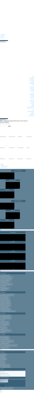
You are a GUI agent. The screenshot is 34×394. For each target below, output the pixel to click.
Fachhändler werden (5, 367)
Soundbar (3, 286)
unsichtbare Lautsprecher (6, 277)
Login (2, 385)
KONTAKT (32, 112)
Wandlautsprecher (5, 288)
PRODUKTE (2, 36)
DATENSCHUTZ (32, 114)
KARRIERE (32, 105)
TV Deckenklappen (5, 324)
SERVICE (33, 104)
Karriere (2, 363)
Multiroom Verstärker (5, 305)
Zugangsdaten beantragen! (6, 388)
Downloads (3, 354)
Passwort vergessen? (3, 383)
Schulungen (3, 358)
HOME (33, 76)
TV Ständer (3, 326)
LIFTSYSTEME (32, 90)
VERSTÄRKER (32, 95)
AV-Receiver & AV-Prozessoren (7, 294)
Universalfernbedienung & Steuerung (8, 345)
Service (2, 361)
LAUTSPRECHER (31, 87)
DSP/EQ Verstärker (5, 299)
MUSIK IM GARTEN (31, 82)
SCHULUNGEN (32, 103)
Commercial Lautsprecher (6, 284)
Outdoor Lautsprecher (5, 280)
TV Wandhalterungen (5, 316)
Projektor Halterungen (5, 330)
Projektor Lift (3, 328)
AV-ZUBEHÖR (32, 91)
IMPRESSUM (32, 113)
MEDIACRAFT (2, 37)
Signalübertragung (5, 343)
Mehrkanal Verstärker (5, 303)
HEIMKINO (32, 81)
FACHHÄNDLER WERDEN (30, 108)
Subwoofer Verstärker (5, 309)
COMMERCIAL (32, 83)
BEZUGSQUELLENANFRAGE (6, 162)
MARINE (33, 84)
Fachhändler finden (5, 365)
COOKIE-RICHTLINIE (3, 167)
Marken (2, 356)
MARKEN (32, 102)
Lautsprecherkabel (5, 339)
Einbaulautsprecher (5, 275)
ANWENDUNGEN (3, 34)
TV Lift (2, 320)
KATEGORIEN (2, 35)
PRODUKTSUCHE (2, 41)
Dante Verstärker (4, 307)
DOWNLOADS (32, 101)
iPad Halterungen (4, 337)
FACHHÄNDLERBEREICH (30, 111)
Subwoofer (3, 290)
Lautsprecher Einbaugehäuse (7, 341)
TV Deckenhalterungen (5, 318)
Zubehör (3, 332)
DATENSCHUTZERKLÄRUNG (5, 166)
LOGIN (33, 110)
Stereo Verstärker (4, 297)
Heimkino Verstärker (5, 301)
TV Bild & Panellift (4, 322)
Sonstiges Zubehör (5, 347)
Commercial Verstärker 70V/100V (8, 311)
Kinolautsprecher (4, 282)
